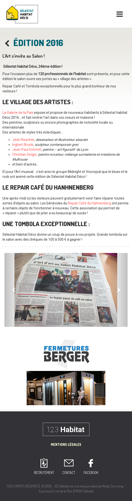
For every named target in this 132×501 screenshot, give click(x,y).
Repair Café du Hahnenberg (89, 203)
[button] (13, 290)
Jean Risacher (23, 140)
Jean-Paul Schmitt (26, 149)
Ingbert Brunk (22, 145)
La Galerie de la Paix (17, 113)
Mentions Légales (66, 444)
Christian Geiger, (24, 154)
